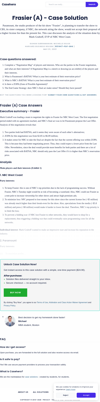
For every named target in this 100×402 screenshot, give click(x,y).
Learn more (70, 389)
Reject (65, 395)
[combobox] (66, 4)
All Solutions (41, 392)
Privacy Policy (9, 306)
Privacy (46, 400)
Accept (86, 395)
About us (23, 392)
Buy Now (15, 292)
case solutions (31, 377)
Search (92, 4)
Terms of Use (42, 302)
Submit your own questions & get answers (72, 95)
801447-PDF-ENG (64, 46)
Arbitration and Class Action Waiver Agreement (68, 302)
